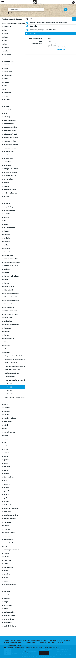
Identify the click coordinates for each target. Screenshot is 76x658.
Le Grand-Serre (8, 539)
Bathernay (6, 117)
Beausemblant (8, 158)
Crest (5, 428)
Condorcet (6, 411)
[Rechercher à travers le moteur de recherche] (27, 10)
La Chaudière (7, 321)
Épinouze (6, 460)
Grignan (6, 553)
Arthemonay (7, 72)
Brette (5, 224)
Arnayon (6, 65)
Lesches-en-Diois (9, 612)
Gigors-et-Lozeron (9, 532)
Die (4, 442)
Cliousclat (6, 345)
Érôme (5, 463)
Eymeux (6, 494)
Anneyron (6, 58)
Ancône (5, 51)
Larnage (6, 588)
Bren (4, 221)
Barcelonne (7, 103)
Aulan (5, 85)
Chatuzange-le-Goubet (10, 314)
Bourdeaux (6, 203)
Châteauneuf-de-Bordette (11, 293)
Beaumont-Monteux (9, 148)
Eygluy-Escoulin (8, 491)
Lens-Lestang (7, 605)
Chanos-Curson (8, 255)
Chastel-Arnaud (8, 286)
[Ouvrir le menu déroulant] (2, 2)
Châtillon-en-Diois (9, 307)
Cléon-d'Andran (8, 338)
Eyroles (5, 498)
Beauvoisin (7, 165)
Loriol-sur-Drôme (8, 619)
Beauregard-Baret (9, 151)
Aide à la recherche (15, 13)
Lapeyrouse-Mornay (9, 584)
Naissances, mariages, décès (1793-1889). (18, 366)
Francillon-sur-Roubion (10, 515)
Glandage (6, 536)
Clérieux (6, 342)
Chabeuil (6, 231)
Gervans (6, 525)
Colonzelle (6, 352)
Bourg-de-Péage (8, 207)
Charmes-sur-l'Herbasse (11, 276)
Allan (5, 40)
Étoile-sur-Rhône (8, 477)
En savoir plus (31, 653)
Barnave (6, 106)
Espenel (6, 470)
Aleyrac (5, 33)
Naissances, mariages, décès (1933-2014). (18, 380)
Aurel (5, 89)
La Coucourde (7, 421)
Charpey (6, 283)
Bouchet (6, 196)
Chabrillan (6, 234)
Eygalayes (6, 484)
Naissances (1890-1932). (12, 369)
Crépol (5, 425)
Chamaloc (6, 248)
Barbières (6, 99)
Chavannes (7, 328)
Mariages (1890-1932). (12, 373)
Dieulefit (6, 446)
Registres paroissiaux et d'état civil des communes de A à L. (21, 23)
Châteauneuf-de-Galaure (11, 297)
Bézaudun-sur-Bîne (9, 189)
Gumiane (6, 557)
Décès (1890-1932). (11, 376)
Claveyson (6, 335)
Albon (5, 30)
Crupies (5, 435)
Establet (6, 473)
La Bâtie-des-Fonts (9, 120)
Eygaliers (6, 487)
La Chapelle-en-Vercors (10, 266)
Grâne (5, 546)
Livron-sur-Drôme (9, 615)
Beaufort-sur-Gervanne (10, 137)
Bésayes (6, 182)
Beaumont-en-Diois (9, 141)
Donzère (6, 453)
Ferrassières (7, 512)
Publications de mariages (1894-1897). (16, 397)
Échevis (5, 456)
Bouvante (6, 214)
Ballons (5, 96)
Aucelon (6, 82)
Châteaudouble (8, 290)
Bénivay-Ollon (8, 179)
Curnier (5, 439)
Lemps (5, 602)
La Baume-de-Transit (10, 134)
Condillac (6, 408)
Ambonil (6, 47)
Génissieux (7, 522)
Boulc (5, 200)
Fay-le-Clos (7, 505)
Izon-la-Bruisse (8, 567)
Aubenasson (7, 75)
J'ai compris (44, 653)
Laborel (5, 577)
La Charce (6, 269)
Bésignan (6, 186)
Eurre (5, 480)
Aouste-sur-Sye (8, 61)
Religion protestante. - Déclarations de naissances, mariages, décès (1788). (25, 356)
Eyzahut (6, 501)
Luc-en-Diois (7, 622)
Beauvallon (7, 162)
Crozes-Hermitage (9, 432)
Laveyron (6, 598)
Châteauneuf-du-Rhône (11, 300)
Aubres (5, 78)
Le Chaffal (6, 238)
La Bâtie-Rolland (8, 124)
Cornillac (6, 415)
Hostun (5, 563)
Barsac (5, 113)
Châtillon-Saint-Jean (10, 311)
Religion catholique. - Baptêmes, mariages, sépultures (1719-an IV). (25, 359)
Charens (6, 272)
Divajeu (5, 449)
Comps (5, 404)
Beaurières (6, 155)
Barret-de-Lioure (8, 110)
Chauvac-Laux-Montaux (11, 324)
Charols (5, 279)
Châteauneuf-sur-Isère (10, 304)
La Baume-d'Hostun (9, 130)
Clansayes (6, 331)
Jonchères (6, 574)
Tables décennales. (11, 363)
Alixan (5, 37)
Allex (5, 44)
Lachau (5, 581)
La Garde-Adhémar (9, 518)
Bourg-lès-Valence (9, 210)
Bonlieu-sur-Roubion (10, 193)
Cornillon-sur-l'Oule (9, 418)
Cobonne (6, 349)
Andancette (7, 54)
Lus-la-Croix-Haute (9, 626)
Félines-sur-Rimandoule (11, 508)
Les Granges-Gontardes (11, 550)
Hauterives (7, 560)
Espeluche (6, 466)
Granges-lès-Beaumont (11, 543)
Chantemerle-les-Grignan (11, 262)
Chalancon (6, 241)
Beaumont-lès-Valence (10, 144)
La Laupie (6, 591)
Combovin (6, 401)
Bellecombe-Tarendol (10, 172)
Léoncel (6, 609)
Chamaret (6, 252)
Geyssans (6, 529)
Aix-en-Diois (7, 27)
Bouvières (6, 217)
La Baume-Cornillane (10, 127)
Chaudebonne (8, 318)
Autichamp (7, 92)
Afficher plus (61, 49)
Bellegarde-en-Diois (9, 175)
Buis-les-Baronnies (9, 227)
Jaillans (6, 570)
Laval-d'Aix (7, 595)
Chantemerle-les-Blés (10, 259)
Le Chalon (6, 245)
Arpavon (6, 68)
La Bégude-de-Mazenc (10, 169)
